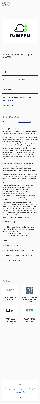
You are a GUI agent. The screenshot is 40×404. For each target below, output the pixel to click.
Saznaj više (20, 392)
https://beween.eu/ (25, 122)
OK (20, 397)
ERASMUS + (7, 105)
